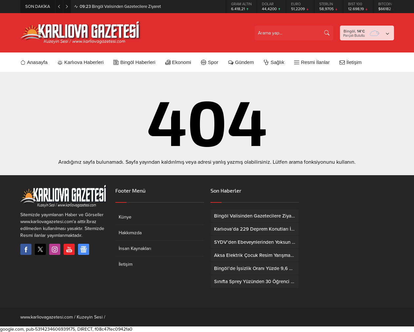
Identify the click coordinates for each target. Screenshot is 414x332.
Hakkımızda (130, 233)
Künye (125, 217)
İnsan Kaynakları (135, 248)
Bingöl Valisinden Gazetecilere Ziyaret (120, 6)
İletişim (125, 264)
